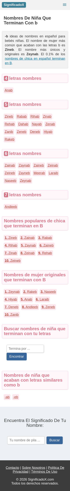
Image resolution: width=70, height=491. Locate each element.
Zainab (10, 165)
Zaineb (39, 165)
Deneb (35, 132)
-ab (7, 397)
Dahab (23, 124)
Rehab (10, 124)
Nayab (37, 124)
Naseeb (10, 181)
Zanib (9, 132)
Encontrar (16, 356)
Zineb (9, 116)
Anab (9, 90)
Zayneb (24, 173)
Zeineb (10, 173)
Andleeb (11, 207)
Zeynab (25, 181)
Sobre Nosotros (33, 468)
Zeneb (21, 132)
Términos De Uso (44, 472)
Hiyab (48, 132)
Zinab (47, 116)
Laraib (53, 173)
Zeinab (53, 165)
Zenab (50, 124)
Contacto (12, 468)
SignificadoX (14, 5)
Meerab (39, 173)
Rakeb (9, 139)
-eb (15, 397)
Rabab (22, 116)
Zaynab (24, 165)
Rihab (34, 116)
